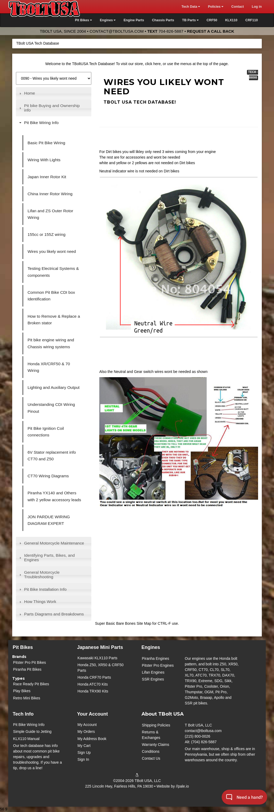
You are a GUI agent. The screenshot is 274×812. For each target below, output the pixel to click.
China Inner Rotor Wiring (50, 194)
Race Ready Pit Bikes (31, 684)
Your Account (92, 714)
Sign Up (84, 752)
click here (153, 64)
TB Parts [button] (190, 20)
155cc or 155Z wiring (47, 234)
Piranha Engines (155, 658)
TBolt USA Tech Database (37, 43)
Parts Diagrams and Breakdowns (54, 614)
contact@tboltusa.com (116, 31)
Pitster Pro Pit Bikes (29, 662)
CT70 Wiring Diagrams (48, 476)
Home (29, 93)
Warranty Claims (155, 744)
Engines (151, 647)
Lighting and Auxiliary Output (54, 387)
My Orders (86, 731)
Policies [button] (215, 6)
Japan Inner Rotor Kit (47, 177)
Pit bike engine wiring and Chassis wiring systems (51, 343)
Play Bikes (21, 691)
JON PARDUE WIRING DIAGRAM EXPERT (49, 520)
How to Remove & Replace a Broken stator (54, 319)
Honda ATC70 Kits (93, 684)
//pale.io (182, 786)
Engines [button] (107, 20)
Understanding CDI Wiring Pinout (51, 408)
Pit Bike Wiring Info (41, 122)
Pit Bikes (23, 647)
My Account (87, 724)
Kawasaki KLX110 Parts (97, 658)
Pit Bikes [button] (83, 20)
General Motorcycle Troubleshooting (41, 574)
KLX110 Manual (26, 739)
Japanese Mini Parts (100, 647)
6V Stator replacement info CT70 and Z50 (52, 455)
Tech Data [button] (190, 6)
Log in (257, 6)
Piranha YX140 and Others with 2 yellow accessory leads (54, 496)
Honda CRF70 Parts (94, 677)
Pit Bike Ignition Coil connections (46, 431)
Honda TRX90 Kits (93, 691)
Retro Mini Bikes (26, 698)
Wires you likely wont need (52, 251)
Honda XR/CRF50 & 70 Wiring (49, 367)
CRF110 (251, 20)
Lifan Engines (153, 672)
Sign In (83, 759)
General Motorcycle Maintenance (54, 543)
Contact (237, 6)
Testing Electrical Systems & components (53, 272)
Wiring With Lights (44, 160)
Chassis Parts (163, 20)
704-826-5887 (171, 31)
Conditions (150, 751)
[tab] (53, 93)
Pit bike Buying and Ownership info (52, 107)
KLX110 (231, 20)
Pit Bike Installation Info (45, 589)
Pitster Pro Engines (158, 665)
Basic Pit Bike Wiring (46, 143)
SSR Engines (153, 679)
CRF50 (212, 20)
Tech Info (23, 714)
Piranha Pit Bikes (27, 669)
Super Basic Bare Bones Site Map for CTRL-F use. (137, 623)
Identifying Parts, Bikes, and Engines (49, 557)
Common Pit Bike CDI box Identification (51, 295)
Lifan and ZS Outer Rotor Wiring (50, 214)
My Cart (84, 745)
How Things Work (40, 601)
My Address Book (92, 739)
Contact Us (151, 758)
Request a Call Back (210, 31)
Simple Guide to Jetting (32, 731)
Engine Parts (133, 20)
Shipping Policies (156, 725)
